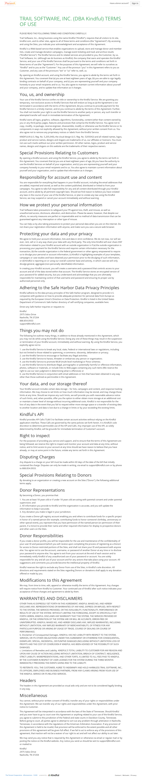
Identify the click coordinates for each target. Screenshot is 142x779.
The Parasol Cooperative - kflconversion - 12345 (21, 775)
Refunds (126, 775)
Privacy (133, 775)
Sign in (135, 3)
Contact (118, 775)
